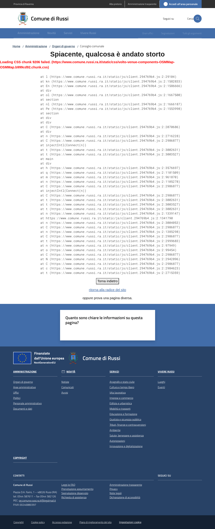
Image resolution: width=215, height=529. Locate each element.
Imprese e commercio (121, 398)
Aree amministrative (24, 387)
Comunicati (67, 387)
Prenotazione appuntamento (77, 489)
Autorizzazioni (117, 441)
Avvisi (64, 393)
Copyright (20, 458)
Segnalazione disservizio (74, 493)
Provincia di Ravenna (24, 4)
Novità (70, 372)
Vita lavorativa (118, 393)
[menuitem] (28, 33)
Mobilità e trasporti (120, 409)
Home (16, 46)
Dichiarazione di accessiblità (125, 497)
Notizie (65, 382)
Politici (16, 398)
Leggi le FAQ (68, 485)
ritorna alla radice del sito (107, 290)
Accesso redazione (62, 522)
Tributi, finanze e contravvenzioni (128, 425)
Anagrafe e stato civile (122, 382)
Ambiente (115, 430)
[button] (198, 19)
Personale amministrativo (27, 403)
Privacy (114, 489)
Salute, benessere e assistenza (127, 435)
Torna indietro (107, 281)
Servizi (114, 372)
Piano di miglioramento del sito (95, 522)
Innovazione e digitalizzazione (126, 446)
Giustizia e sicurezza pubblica (125, 419)
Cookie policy (38, 522)
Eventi (161, 387)
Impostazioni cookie (130, 522)
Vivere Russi (166, 372)
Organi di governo (63, 46)
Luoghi (161, 382)
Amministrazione (36, 46)
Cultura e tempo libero (122, 387)
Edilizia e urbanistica (121, 403)
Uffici (16, 393)
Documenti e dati (22, 409)
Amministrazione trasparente (126, 485)
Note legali (116, 493)
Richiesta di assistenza (74, 497)
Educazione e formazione (123, 414)
